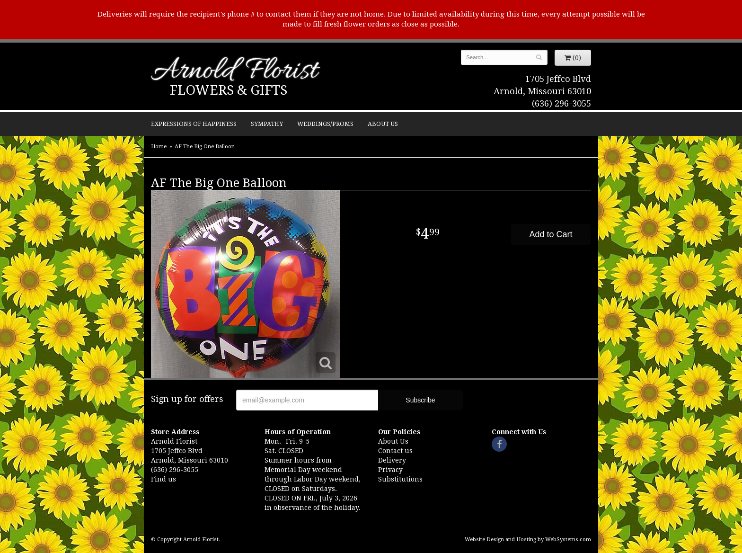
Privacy (390, 469)
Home (159, 146)
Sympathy (267, 123)
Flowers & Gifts (228, 90)
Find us (163, 479)
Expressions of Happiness (194, 123)
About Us (383, 123)
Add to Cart (550, 234)
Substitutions (400, 479)
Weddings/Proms (325, 123)
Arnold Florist (234, 71)
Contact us (395, 451)
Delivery (392, 460)
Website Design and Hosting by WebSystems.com (528, 539)
